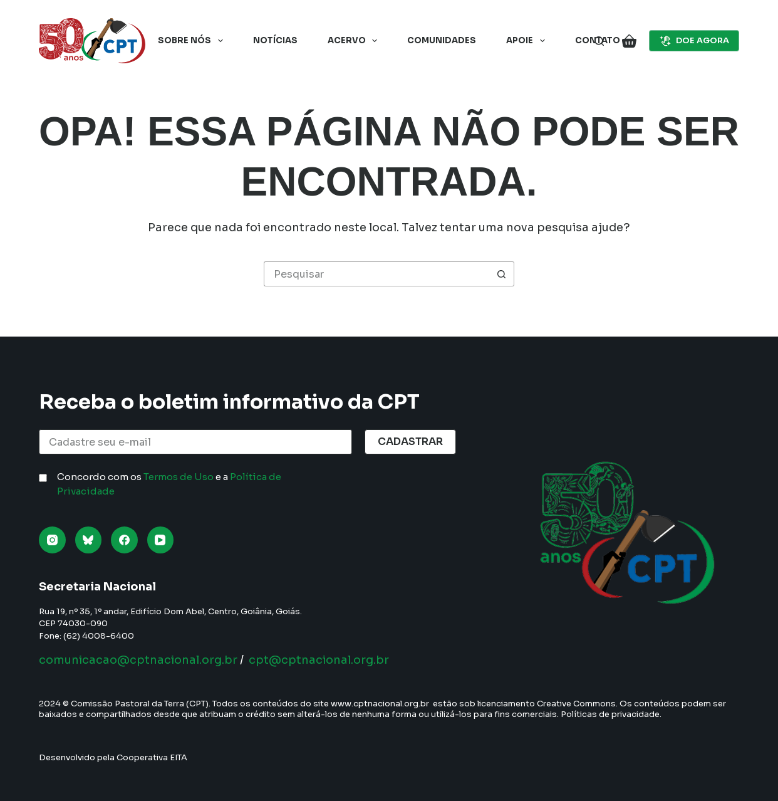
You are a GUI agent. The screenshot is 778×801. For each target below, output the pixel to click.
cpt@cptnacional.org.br (319, 660)
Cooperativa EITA (152, 757)
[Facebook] (124, 539)
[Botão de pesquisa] (501, 273)
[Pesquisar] (599, 41)
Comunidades (441, 40)
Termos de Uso (178, 477)
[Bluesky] (88, 539)
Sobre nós (193, 40)
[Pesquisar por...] (376, 273)
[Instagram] (52, 539)
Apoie (528, 40)
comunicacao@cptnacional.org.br (138, 660)
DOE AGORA (694, 40)
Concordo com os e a (169, 484)
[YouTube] (160, 539)
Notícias (275, 40)
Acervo (355, 40)
